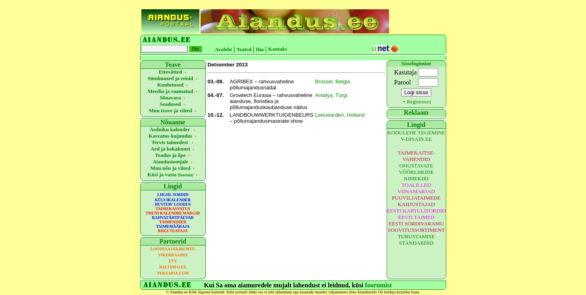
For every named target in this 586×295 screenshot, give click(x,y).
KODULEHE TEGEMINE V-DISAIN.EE (416, 136)
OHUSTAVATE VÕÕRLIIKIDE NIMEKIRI (416, 172)
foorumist (378, 285)
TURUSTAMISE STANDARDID (416, 239)
